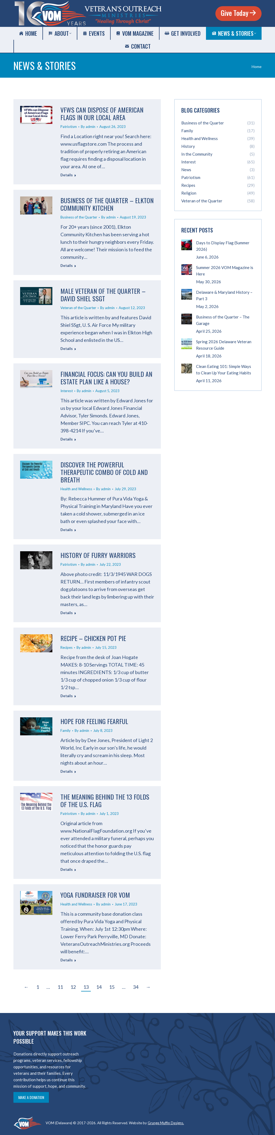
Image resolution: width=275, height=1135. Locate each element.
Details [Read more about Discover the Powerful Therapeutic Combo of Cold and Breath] (66, 530)
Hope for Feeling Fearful (94, 721)
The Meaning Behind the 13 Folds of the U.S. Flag (104, 800)
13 (86, 987)
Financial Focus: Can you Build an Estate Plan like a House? (106, 377)
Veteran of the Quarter (78, 308)
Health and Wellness (76, 489)
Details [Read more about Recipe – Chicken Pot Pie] (66, 696)
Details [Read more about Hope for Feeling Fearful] (66, 771)
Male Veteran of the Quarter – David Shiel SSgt (103, 294)
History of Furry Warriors (98, 555)
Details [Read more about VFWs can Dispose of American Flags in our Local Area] (66, 175)
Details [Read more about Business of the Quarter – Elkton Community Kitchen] (66, 265)
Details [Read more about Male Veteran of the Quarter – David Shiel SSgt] (66, 348)
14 (99, 987)
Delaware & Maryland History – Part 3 (224, 295)
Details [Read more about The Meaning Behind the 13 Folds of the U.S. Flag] (66, 869)
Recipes (66, 647)
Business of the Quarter (78, 217)
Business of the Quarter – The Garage (222, 320)
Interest (66, 391)
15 (111, 987)
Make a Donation (31, 1097)
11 (60, 987)
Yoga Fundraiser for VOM (95, 895)
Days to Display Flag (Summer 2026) (222, 246)
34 (135, 987)
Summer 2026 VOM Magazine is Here (224, 270)
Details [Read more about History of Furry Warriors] (66, 613)
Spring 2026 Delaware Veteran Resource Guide (223, 344)
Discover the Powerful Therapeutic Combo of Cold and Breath (104, 472)
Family (65, 730)
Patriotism (68, 126)
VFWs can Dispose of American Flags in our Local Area (101, 113)
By (88, 126)
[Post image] (186, 244)
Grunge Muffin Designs (165, 1123)
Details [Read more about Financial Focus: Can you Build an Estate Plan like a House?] (66, 439)
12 (73, 987)
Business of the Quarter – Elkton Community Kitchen (107, 204)
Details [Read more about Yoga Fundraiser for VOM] (66, 960)
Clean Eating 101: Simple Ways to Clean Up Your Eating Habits (223, 369)
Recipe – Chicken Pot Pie (93, 638)
